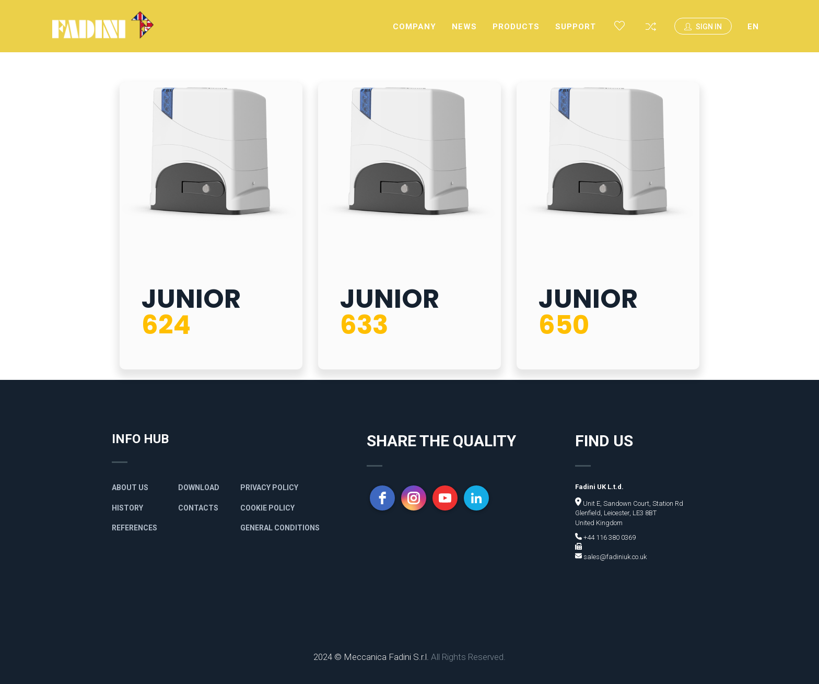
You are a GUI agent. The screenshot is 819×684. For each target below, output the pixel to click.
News (464, 26)
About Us (130, 487)
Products (516, 26)
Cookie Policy (267, 508)
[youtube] (445, 498)
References (134, 528)
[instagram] (413, 498)
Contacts (198, 508)
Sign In (703, 26)
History (127, 508)
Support (575, 26)
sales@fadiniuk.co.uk (614, 557)
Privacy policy (269, 487)
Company (414, 26)
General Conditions (280, 528)
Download (198, 487)
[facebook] (382, 498)
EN (753, 26)
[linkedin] (476, 498)
